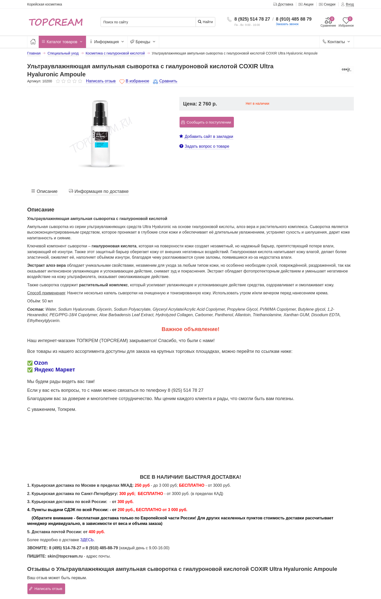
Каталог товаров (62, 42)
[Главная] (32, 42)
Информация (107, 42)
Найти (205, 21)
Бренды (143, 42)
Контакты (336, 42)
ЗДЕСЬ (87, 540)
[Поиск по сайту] (148, 22)
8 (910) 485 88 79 (294, 19)
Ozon (41, 363)
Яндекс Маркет (54, 369)
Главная (33, 53)
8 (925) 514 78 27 (252, 19)
